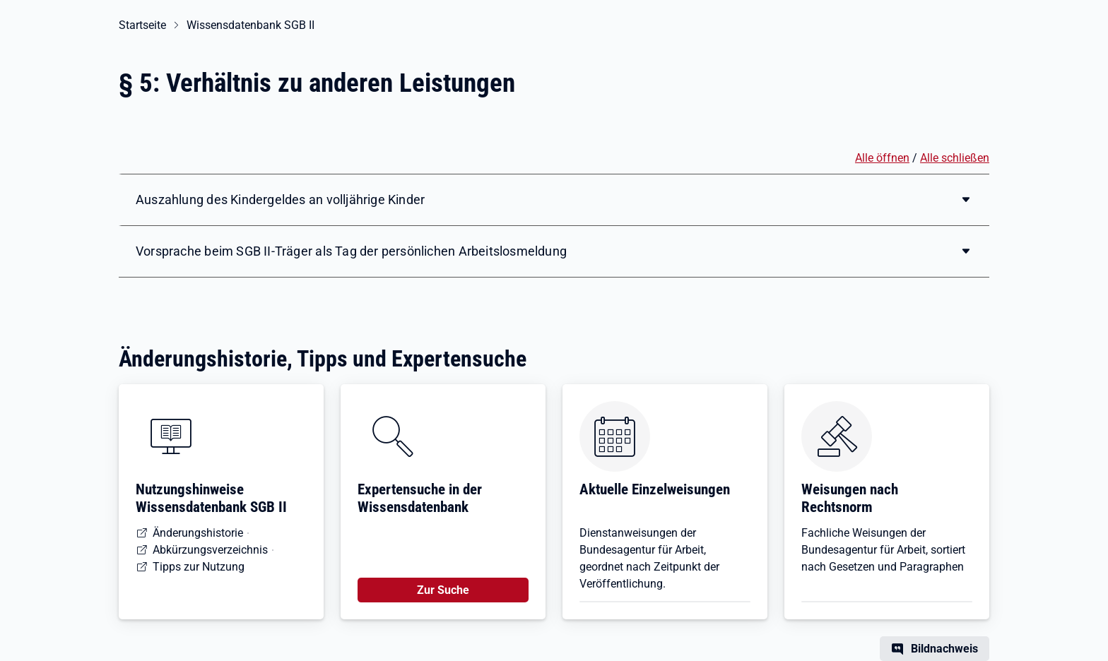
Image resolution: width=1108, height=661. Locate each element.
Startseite (142, 25)
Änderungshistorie (198, 533)
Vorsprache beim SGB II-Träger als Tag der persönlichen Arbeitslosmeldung (351, 251)
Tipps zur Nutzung (198, 566)
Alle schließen (954, 158)
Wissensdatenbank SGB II (250, 25)
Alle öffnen (882, 158)
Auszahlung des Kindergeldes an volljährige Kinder (280, 199)
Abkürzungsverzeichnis (210, 549)
